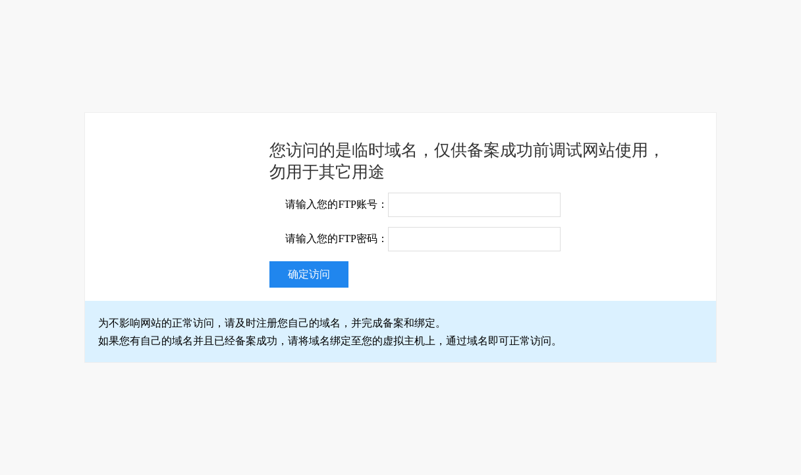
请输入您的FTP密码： (336, 238)
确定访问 (309, 274)
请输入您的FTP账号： (336, 204)
